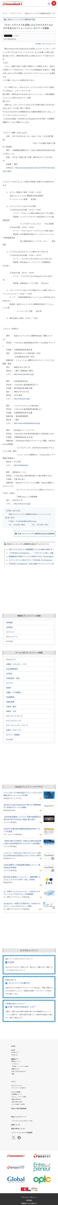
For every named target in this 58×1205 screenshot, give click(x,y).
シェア (16, 36)
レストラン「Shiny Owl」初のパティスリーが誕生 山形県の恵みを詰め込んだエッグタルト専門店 (22, 854)
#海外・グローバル (13, 730)
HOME (13, 1046)
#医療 (8, 688)
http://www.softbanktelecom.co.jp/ (27, 423)
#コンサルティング (48, 44)
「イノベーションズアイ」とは (21, 1121)
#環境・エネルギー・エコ (16, 664)
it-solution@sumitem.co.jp (26, 521)
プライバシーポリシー (29, 1197)
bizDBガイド (15, 1052)
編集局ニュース (16, 1061)
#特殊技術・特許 (13, 678)
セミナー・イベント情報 (18, 1097)
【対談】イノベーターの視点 (20, 1066)
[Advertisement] (29, 586)
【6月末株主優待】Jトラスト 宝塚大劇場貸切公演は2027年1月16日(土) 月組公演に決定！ (22, 818)
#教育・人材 (11, 711)
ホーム (5, 13)
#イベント (10, 632)
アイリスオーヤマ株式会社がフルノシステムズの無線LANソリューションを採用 (22, 794)
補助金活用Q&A (16, 1099)
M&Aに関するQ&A (16, 1102)
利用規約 (29, 1200)
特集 (12, 1074)
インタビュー (15, 1064)
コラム (13, 1082)
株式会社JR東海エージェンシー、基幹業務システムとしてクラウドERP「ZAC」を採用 (22, 878)
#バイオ (9, 683)
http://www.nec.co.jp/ (22, 399)
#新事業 (9, 623)
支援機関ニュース (16, 1094)
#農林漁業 (10, 702)
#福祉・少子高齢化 (13, 692)
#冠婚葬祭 (10, 697)
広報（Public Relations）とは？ (22, 1007)
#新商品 (9, 627)
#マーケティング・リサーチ (17, 725)
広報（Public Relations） (18, 1071)
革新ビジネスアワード (18, 1117)
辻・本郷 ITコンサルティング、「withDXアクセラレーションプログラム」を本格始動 (21, 892)
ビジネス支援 (15, 1092)
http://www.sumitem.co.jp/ (24, 374)
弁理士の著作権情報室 (18, 1108)
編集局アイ (15, 1059)
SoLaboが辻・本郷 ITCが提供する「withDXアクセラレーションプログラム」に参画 (22, 905)
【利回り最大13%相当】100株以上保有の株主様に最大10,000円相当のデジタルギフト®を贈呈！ (22, 842)
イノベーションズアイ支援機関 (21, 1132)
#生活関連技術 (12, 669)
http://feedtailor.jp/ (21, 465)
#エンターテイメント (14, 716)
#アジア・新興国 (12, 735)
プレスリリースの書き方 (19, 983)
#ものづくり (11, 660)
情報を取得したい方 (18, 1129)
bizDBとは (14, 1055)
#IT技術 (38, 44)
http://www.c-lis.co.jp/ (22, 504)
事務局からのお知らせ (29, 1203)
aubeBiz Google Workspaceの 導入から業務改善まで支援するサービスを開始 (22, 806)
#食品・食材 (11, 707)
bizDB (11, 962)
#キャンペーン (12, 637)
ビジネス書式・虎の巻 (18, 1104)
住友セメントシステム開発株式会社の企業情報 (36, 534)
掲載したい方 (15, 1125)
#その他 (9, 641)
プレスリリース (15, 13)
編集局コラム (15, 1069)
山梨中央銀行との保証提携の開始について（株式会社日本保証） (21, 866)
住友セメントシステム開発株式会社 (21, 19)
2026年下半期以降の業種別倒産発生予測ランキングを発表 (22, 830)
